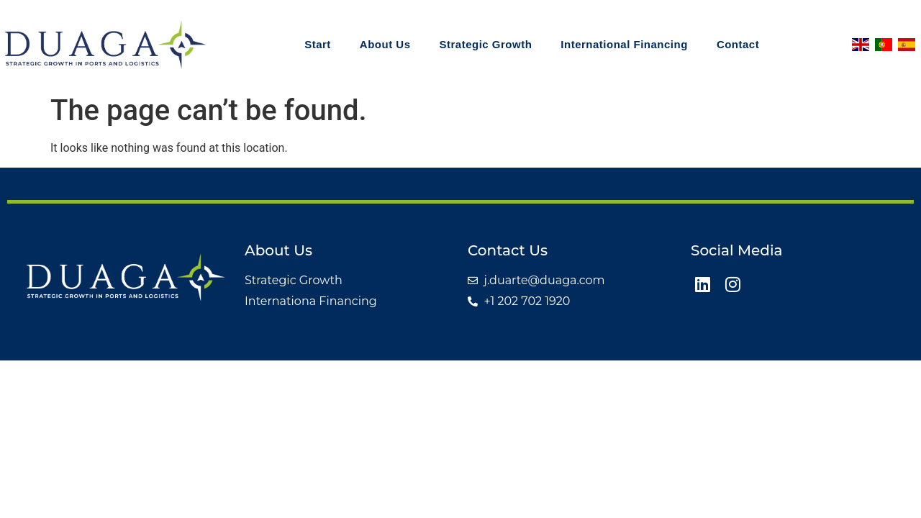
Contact (723, 44)
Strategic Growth (471, 44)
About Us (370, 44)
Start (303, 44)
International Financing (609, 44)
